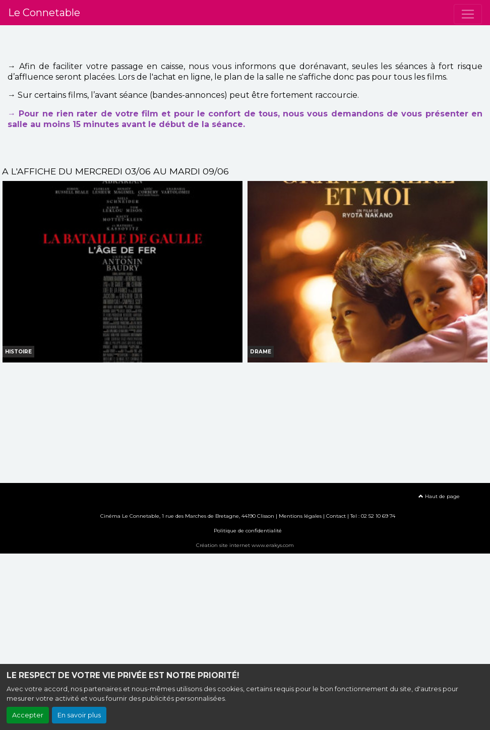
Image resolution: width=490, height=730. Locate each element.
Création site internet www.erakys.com (245, 545)
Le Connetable (44, 13)
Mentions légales (300, 516)
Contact (336, 516)
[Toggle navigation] (468, 14)
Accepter (27, 715)
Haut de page (439, 496)
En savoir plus (79, 715)
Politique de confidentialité (248, 530)
